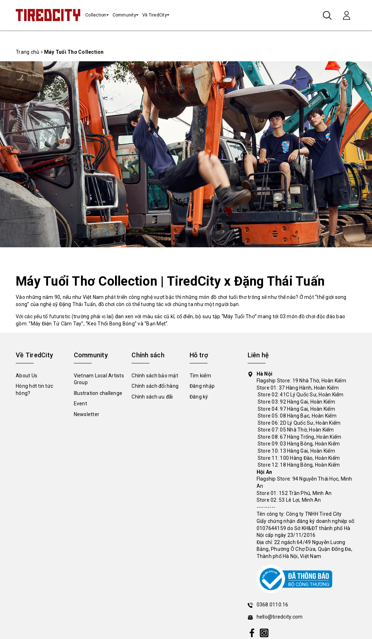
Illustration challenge (98, 393)
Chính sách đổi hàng (155, 386)
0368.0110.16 (272, 604)
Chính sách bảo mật (155, 375)
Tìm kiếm (200, 375)
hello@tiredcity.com (280, 617)
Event (80, 403)
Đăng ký (199, 397)
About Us (26, 375)
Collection (95, 15)
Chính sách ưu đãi (152, 397)
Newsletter (87, 414)
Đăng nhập (202, 386)
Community (124, 15)
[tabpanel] (186, 154)
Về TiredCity (154, 15)
